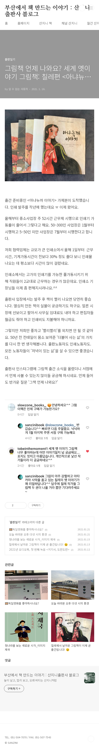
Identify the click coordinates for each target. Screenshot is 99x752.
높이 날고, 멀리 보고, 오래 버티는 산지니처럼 (30, 680)
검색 (82, 8)
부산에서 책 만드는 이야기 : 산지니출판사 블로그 (47, 8)
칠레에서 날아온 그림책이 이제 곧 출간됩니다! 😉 (38, 544)
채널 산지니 (69, 23)
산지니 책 (45, 23)
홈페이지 (23, 23)
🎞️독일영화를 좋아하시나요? (26, 529)
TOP (91, 739)
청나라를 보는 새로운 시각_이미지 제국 (32, 539)
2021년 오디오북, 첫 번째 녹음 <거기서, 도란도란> (39, 549)
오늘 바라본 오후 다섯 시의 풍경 (28, 534)
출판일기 (15, 522)
